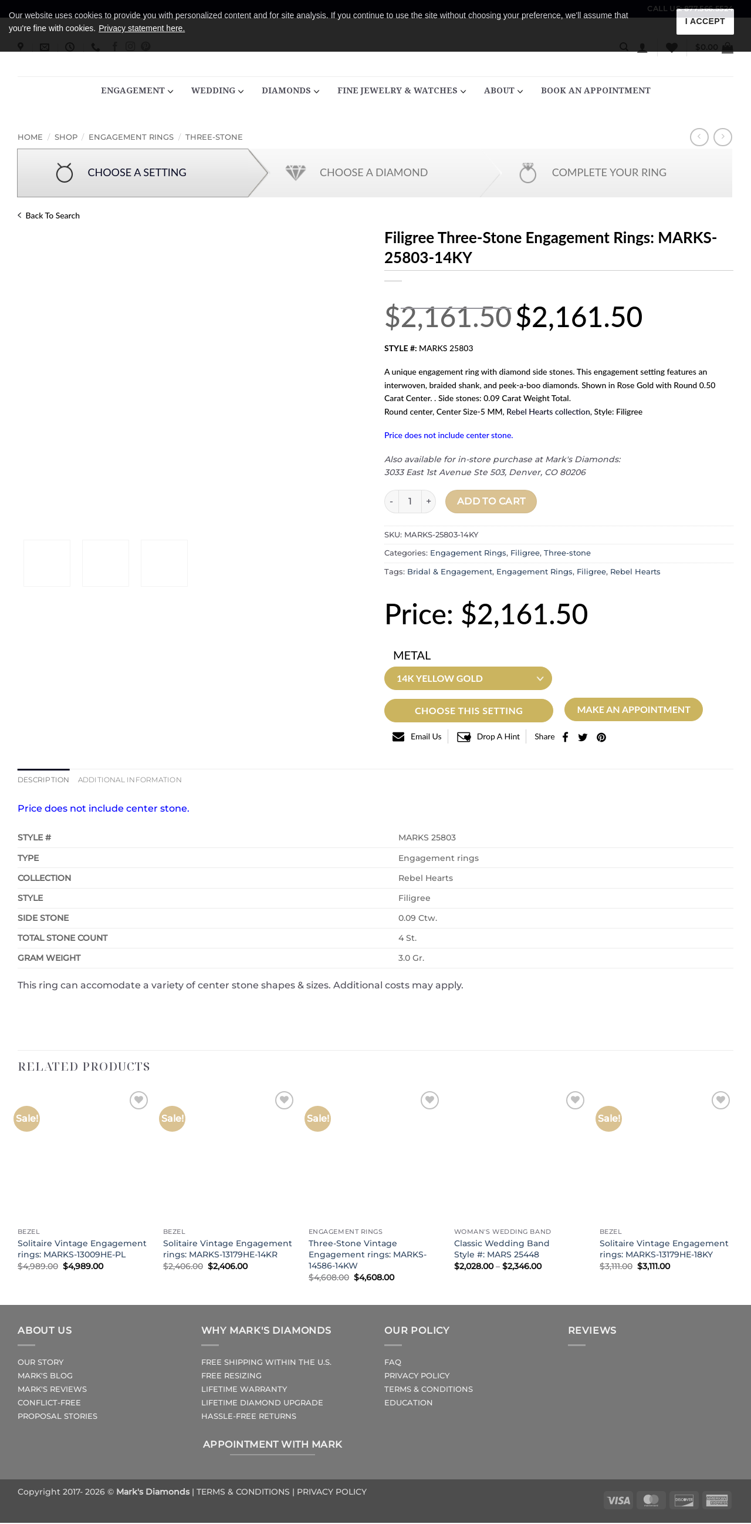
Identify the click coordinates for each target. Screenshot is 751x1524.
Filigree (525, 553)
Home (30, 137)
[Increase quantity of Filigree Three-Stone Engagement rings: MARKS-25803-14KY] (429, 501)
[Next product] (699, 137)
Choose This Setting (469, 710)
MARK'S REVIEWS (52, 1390)
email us (426, 736)
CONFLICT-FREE (49, 1403)
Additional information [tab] (138, 780)
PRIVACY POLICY (416, 1376)
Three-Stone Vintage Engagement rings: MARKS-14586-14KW (368, 1255)
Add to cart (491, 501)
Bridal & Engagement (449, 571)
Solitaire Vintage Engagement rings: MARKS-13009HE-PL (82, 1250)
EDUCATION (408, 1403)
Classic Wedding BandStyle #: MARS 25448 (502, 1250)
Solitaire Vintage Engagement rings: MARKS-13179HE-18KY (664, 1250)
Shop (66, 137)
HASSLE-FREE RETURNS (248, 1417)
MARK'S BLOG (45, 1376)
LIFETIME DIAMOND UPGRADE (262, 1403)
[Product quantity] (410, 501)
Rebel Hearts (635, 571)
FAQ (392, 1363)
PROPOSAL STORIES (57, 1417)
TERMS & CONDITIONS (428, 1390)
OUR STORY (40, 1363)
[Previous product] (722, 137)
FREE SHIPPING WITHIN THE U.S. (266, 1363)
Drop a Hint (498, 736)
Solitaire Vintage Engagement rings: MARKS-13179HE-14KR (227, 1250)
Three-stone (214, 137)
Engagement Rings (131, 137)
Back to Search (49, 215)
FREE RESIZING (231, 1376)
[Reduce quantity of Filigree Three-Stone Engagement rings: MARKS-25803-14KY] (391, 501)
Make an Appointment (633, 709)
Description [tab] (45, 780)
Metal (412, 655)
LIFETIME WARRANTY (244, 1390)
